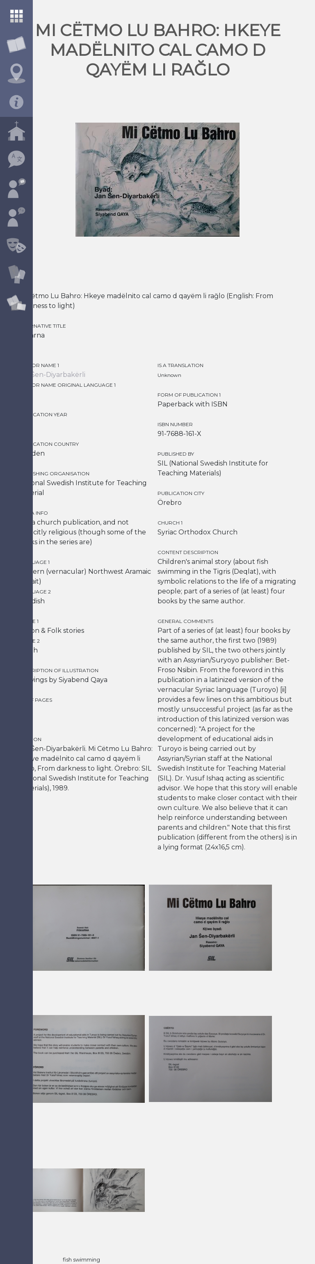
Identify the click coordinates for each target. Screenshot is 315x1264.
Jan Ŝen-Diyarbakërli (51, 375)
